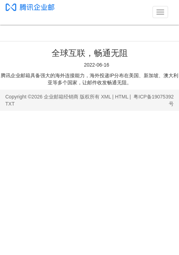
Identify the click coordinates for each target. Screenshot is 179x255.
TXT (9, 104)
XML (106, 97)
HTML (122, 97)
